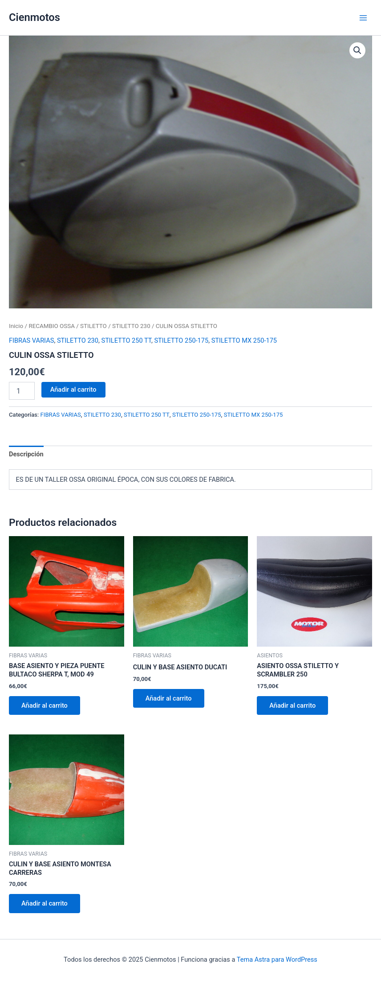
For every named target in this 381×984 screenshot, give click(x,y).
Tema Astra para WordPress (277, 959)
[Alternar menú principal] (363, 17)
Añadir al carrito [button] (44, 705)
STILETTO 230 (131, 326)
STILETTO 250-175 (181, 340)
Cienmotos (34, 17)
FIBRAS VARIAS (31, 340)
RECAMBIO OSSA (51, 326)
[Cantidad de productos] (22, 391)
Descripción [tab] (26, 454)
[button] (357, 50)
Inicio (16, 326)
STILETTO (93, 326)
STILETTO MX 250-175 (244, 340)
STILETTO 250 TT (126, 340)
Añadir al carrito (73, 389)
